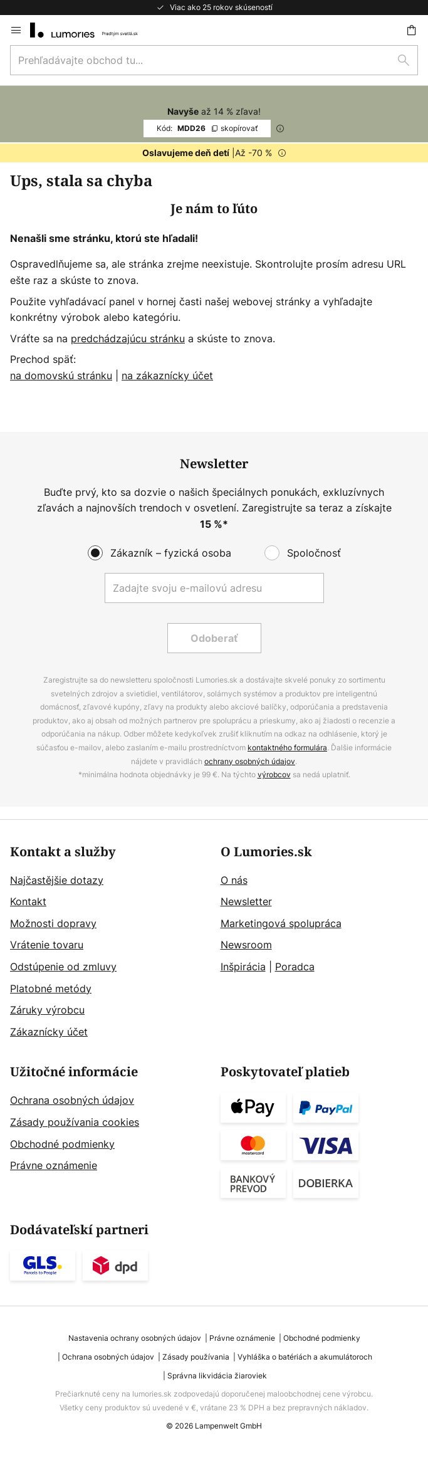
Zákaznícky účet (49, 1032)
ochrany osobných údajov (249, 761)
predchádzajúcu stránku (128, 338)
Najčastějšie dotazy (56, 880)
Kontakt (28, 901)
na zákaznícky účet (167, 375)
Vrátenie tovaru (46, 945)
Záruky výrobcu (47, 1010)
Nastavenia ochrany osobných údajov (134, 1338)
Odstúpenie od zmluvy (63, 966)
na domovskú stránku (61, 375)
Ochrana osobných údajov (72, 1100)
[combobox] (214, 60)
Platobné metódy (50, 988)
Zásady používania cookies (74, 1122)
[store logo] (91, 30)
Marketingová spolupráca (281, 923)
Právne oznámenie (53, 1165)
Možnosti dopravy (53, 923)
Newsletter (246, 901)
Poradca (295, 966)
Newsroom (246, 945)
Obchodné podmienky (62, 1144)
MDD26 (207, 128)
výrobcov (274, 774)
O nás (234, 880)
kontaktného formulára (287, 747)
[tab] (109, 943)
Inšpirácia (243, 966)
